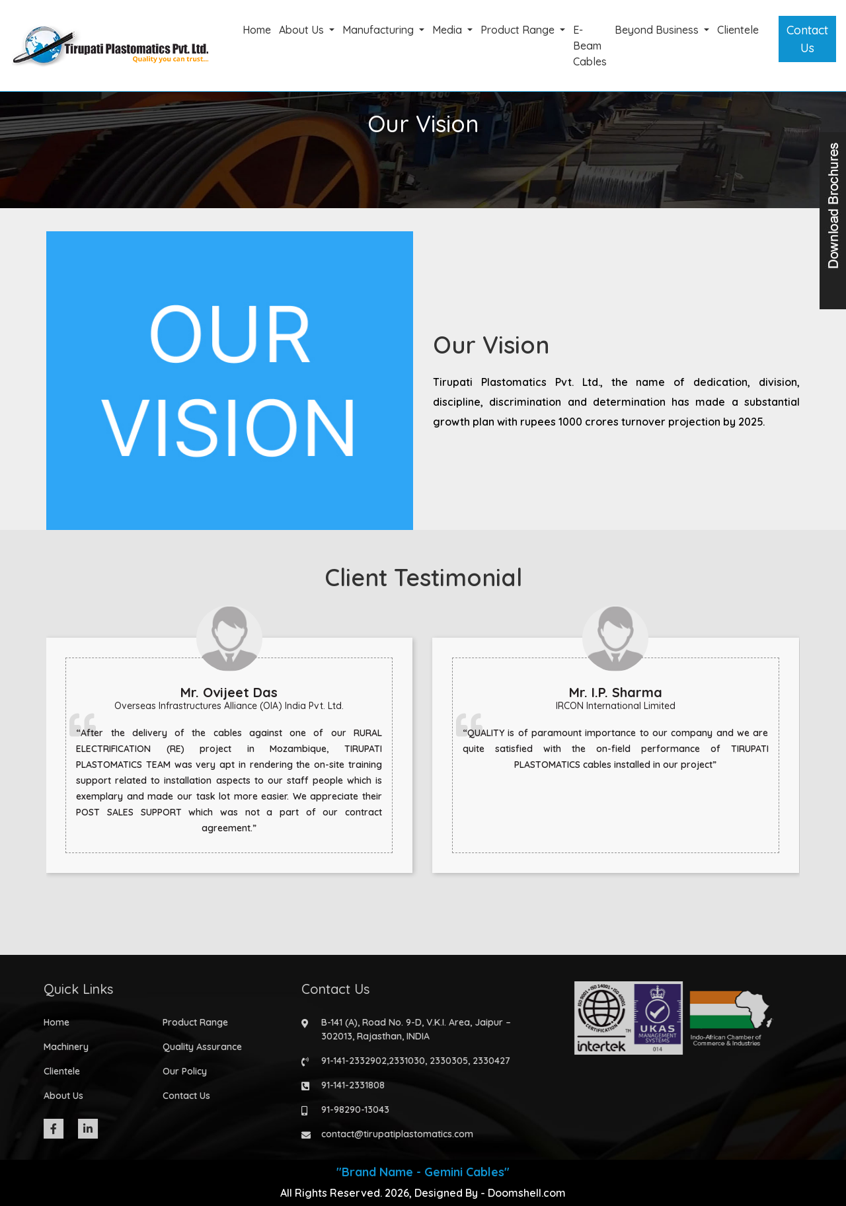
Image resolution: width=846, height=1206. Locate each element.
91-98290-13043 (351, 1109)
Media (448, 29)
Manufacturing (379, 29)
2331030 (403, 1061)
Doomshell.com (527, 1192)
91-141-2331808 (349, 1085)
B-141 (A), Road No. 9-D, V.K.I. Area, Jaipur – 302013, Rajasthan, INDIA (412, 1029)
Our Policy (181, 1071)
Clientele (738, 29)
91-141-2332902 (350, 1061)
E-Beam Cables (590, 45)
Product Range (519, 29)
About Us (303, 29)
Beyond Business (658, 29)
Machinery (62, 1047)
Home (257, 29)
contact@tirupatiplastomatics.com (393, 1134)
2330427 (487, 1061)
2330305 (445, 1061)
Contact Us (807, 39)
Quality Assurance (198, 1047)
